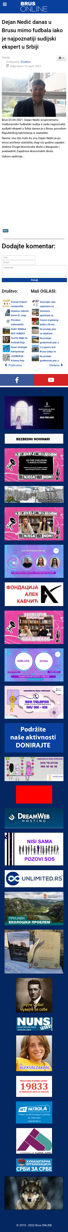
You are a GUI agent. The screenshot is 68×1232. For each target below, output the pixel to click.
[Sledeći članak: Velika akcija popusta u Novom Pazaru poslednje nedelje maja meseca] (56, 365)
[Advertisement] (34, 193)
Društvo (26, 61)
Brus (5, 231)
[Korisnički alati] (61, 58)
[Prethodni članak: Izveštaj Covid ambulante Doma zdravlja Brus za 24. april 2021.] (13, 365)
